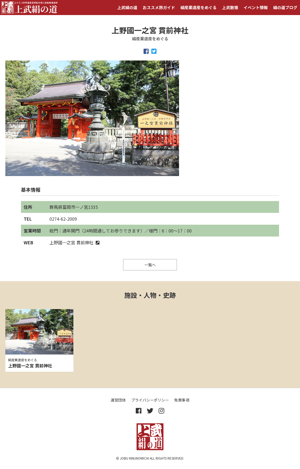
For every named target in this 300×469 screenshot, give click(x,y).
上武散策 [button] (230, 7)
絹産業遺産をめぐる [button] (198, 7)
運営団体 (118, 400)
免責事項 (181, 400)
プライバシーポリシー (150, 400)
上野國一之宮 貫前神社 (74, 242)
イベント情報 (256, 7)
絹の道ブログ (285, 7)
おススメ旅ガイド (159, 7)
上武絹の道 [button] (127, 7)
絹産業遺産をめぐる (22, 359)
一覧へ (150, 264)
